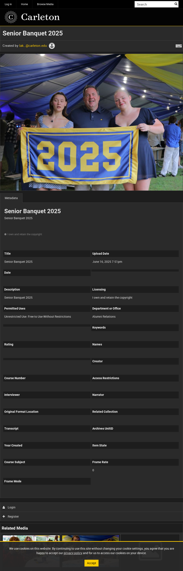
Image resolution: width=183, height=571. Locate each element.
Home (24, 4)
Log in (8, 4)
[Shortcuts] (179, 45)
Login (9, 507)
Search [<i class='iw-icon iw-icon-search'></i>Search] (176, 3)
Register (11, 516)
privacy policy (73, 553)
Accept (91, 563)
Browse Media (45, 4)
